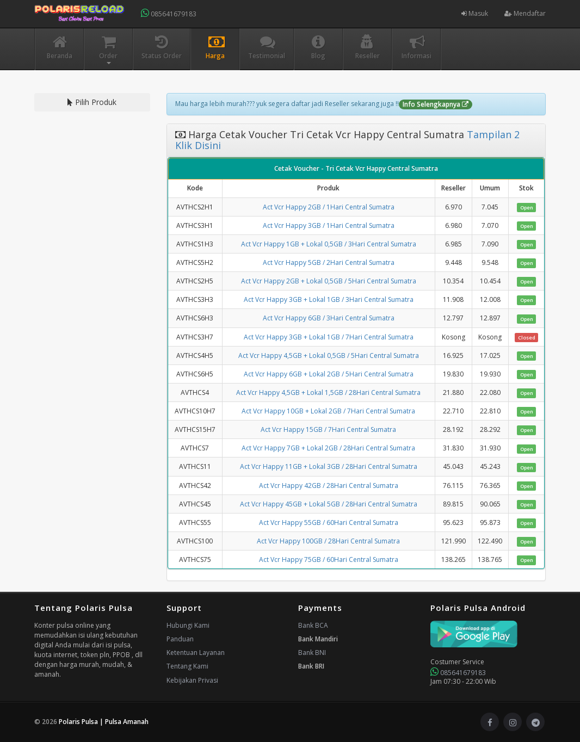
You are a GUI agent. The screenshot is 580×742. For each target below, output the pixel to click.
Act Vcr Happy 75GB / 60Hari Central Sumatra (328, 559)
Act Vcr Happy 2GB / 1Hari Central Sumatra (328, 207)
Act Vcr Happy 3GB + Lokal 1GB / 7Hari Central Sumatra (329, 337)
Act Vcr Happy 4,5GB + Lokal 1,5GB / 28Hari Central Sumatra (328, 392)
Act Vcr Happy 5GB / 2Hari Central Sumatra (328, 262)
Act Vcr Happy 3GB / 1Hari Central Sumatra (328, 225)
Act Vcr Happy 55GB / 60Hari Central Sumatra (328, 522)
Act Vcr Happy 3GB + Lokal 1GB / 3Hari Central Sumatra (329, 299)
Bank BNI (312, 652)
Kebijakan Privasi (192, 680)
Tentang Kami (187, 666)
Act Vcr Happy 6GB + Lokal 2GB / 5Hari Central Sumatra (329, 374)
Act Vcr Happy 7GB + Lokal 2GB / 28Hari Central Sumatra (328, 448)
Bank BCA (313, 625)
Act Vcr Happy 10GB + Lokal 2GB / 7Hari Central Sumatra (328, 411)
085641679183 (168, 13)
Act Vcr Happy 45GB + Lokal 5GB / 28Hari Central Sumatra (328, 504)
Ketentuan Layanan (195, 652)
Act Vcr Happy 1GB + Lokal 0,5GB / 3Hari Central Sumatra (328, 244)
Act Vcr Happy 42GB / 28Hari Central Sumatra (328, 485)
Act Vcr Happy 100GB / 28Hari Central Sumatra (328, 541)
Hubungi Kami (187, 625)
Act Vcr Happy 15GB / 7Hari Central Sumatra (328, 429)
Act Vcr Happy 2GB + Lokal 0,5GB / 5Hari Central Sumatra (328, 281)
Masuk (474, 13)
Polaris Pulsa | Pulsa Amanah (104, 721)
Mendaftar (525, 13)
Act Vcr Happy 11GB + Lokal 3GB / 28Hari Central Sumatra (328, 466)
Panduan (180, 639)
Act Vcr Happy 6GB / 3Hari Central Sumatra (328, 318)
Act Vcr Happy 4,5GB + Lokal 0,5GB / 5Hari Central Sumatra (328, 355)
